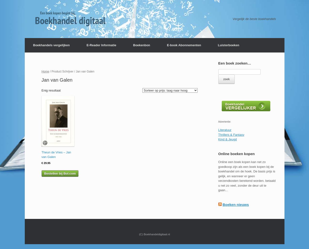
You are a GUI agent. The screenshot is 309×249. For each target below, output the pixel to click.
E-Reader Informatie (101, 45)
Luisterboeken (228, 45)
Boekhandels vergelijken (51, 45)
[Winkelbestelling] (170, 90)
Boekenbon (141, 45)
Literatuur (225, 130)
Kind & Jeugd (227, 139)
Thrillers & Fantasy (231, 135)
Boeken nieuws (236, 205)
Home (45, 71)
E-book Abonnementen (184, 45)
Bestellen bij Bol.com (60, 173)
